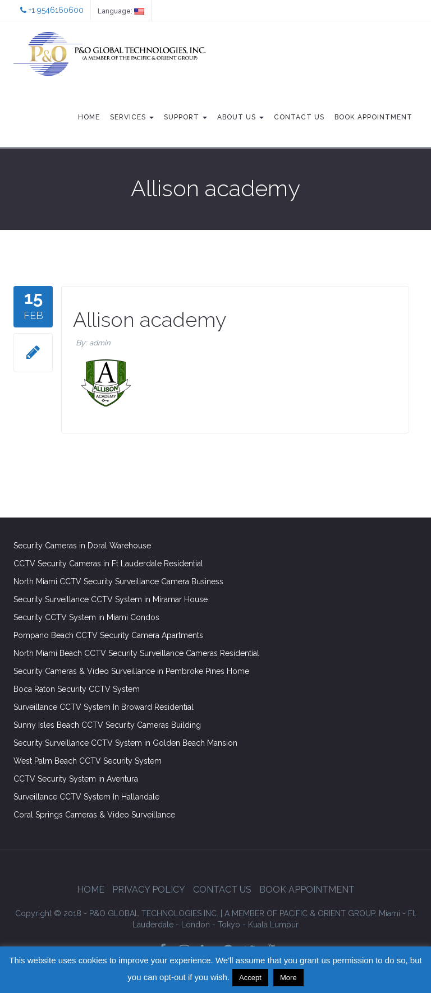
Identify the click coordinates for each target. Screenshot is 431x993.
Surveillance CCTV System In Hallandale (86, 796)
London (195, 924)
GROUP (300, 913)
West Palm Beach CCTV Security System (87, 760)
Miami (389, 913)
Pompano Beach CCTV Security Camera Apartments (108, 635)
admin (100, 343)
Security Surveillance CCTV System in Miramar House (110, 599)
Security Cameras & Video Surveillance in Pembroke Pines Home (131, 671)
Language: (121, 11)
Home (89, 117)
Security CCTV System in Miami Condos (86, 617)
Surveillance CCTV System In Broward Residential (103, 707)
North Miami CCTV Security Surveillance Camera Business (118, 581)
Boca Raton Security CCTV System (76, 689)
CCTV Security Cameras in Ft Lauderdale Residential (108, 563)
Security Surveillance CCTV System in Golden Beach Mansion (125, 742)
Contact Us (299, 117)
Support (185, 117)
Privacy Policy (148, 889)
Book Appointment (373, 117)
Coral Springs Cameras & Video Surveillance (94, 814)
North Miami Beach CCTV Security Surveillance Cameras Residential (136, 653)
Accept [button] (250, 977)
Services (132, 117)
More (288, 977)
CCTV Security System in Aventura (75, 778)
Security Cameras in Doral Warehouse (82, 545)
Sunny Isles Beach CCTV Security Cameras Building (107, 724)
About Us (240, 117)
